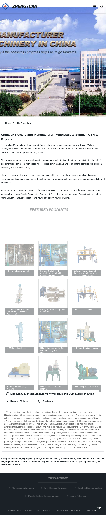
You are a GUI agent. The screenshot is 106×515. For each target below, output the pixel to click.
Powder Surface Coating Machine (44, 496)
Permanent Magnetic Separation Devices (50, 461)
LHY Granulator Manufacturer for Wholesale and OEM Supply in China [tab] (50, 393)
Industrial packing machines (83, 461)
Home (8, 123)
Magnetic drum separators (17, 461)
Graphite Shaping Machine (90, 488)
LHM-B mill (17, 464)
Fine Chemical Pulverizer (56, 488)
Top (99, 507)
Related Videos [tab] (17, 401)
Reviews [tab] (45, 401)
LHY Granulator (24, 123)
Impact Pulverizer (79, 496)
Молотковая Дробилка (23, 488)
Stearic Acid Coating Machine (55, 458)
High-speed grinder (31, 458)
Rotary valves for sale (11, 458)
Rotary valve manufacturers (83, 458)
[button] (94, 7)
